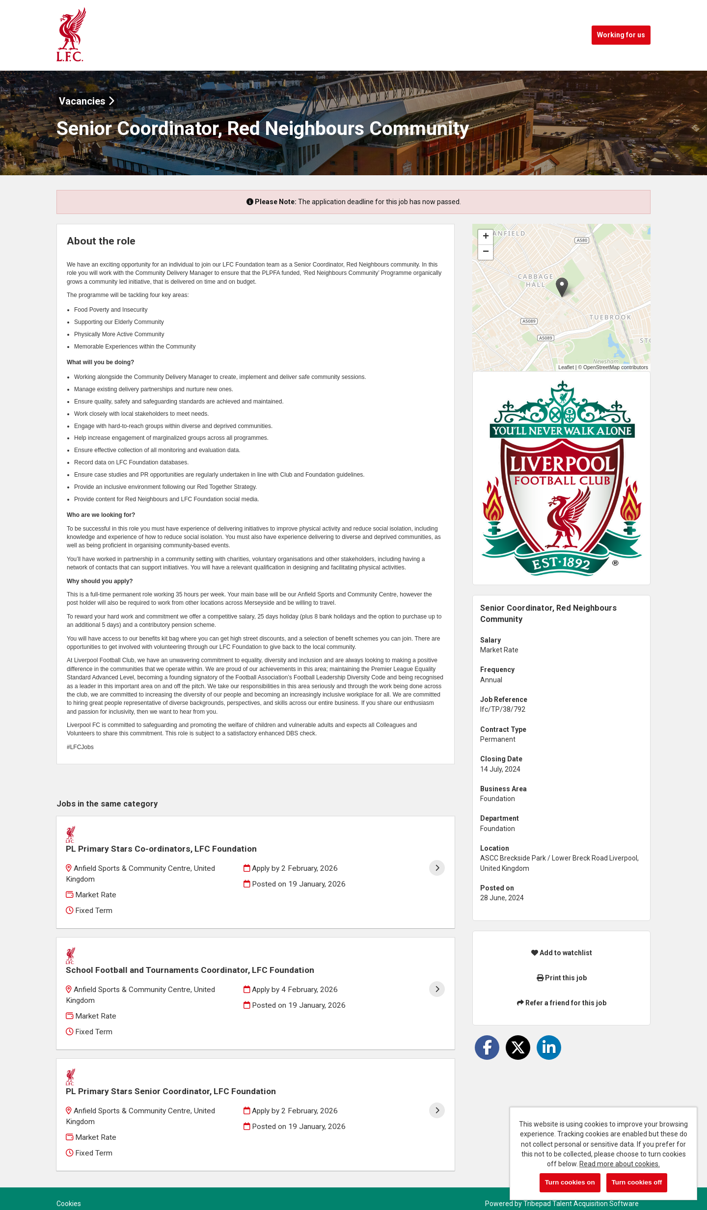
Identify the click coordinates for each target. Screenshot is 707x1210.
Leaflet (566, 367)
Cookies (68, 1165)
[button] (562, 287)
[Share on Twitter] (518, 1047)
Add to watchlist (561, 953)
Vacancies (86, 101)
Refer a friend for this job (561, 1003)
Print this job (562, 978)
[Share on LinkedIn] (549, 1047)
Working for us (621, 35)
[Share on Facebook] (487, 1047)
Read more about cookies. (619, 1164)
